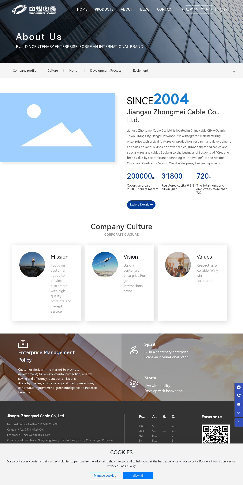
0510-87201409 (48, 424)
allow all (138, 475)
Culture (53, 70)
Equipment (140, 70)
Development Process (106, 70)
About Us (39, 37)
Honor (74, 70)
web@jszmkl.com (39, 434)
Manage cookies (105, 475)
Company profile (24, 70)
